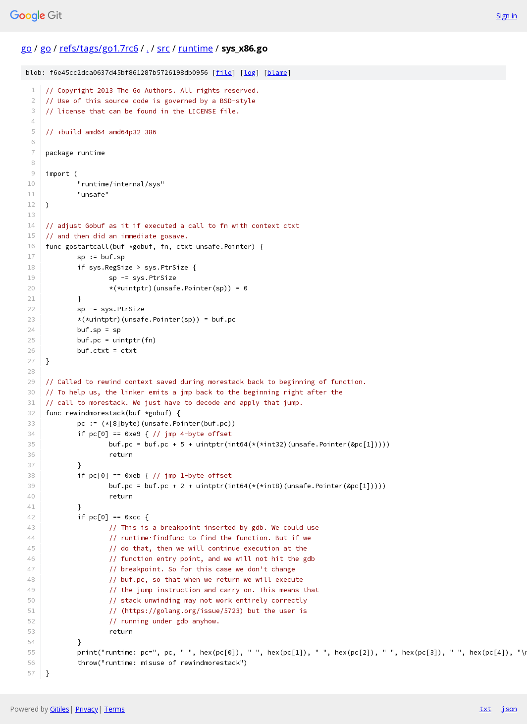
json (509, 708)
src (163, 48)
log (250, 72)
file (224, 72)
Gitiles (59, 709)
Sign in (506, 15)
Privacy (86, 709)
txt (485, 708)
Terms (114, 709)
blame (277, 72)
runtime (195, 48)
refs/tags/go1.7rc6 (98, 48)
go (26, 48)
